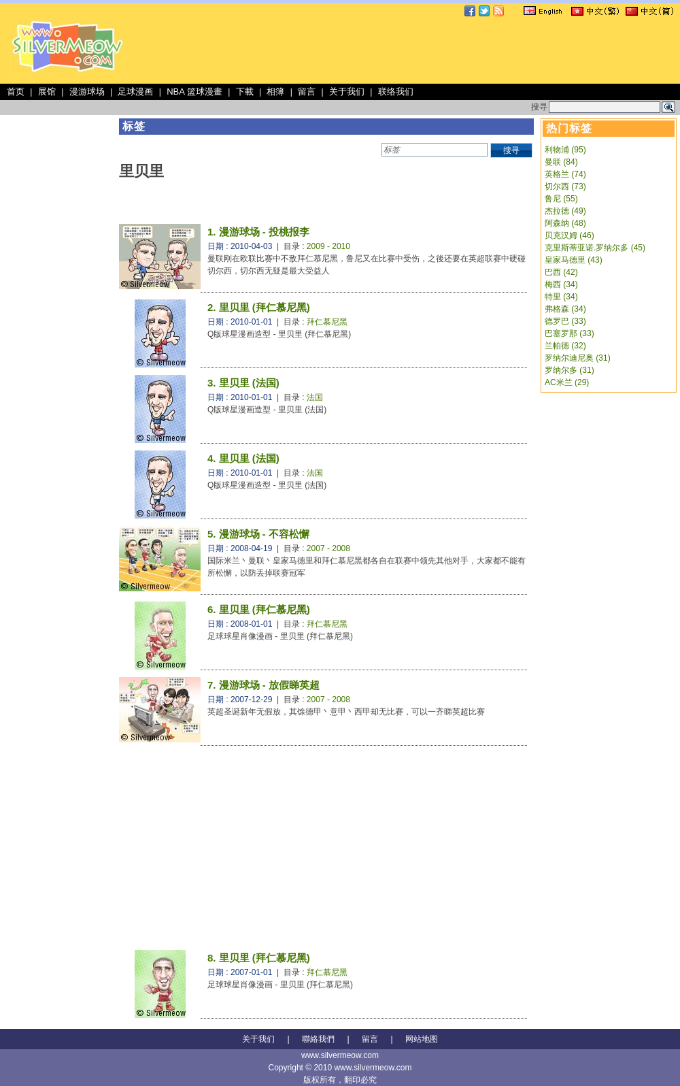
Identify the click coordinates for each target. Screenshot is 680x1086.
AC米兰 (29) (567, 382)
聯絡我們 (318, 1039)
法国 (315, 397)
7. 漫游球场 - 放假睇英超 (263, 685)
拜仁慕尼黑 (327, 322)
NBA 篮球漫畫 (194, 91)
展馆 (47, 91)
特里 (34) (561, 296)
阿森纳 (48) (565, 223)
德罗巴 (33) (565, 321)
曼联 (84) (561, 162)
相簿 (275, 91)
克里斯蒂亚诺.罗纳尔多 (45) (595, 247)
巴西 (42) (561, 272)
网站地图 (421, 1039)
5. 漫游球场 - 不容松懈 (258, 534)
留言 (307, 91)
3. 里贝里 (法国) (243, 383)
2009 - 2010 (328, 246)
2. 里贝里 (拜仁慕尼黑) (258, 307)
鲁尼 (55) (561, 198)
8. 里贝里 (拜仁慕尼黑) (258, 958)
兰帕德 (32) (565, 345)
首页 (15, 91)
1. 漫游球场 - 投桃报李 (258, 231)
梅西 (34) (561, 284)
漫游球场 (87, 91)
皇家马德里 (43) (573, 260)
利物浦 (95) (565, 149)
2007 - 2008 (328, 548)
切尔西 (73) (565, 186)
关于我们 (346, 91)
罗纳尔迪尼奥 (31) (578, 358)
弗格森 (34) (565, 309)
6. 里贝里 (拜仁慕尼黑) (258, 609)
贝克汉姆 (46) (569, 235)
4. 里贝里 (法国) (243, 458)
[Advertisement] (250, 106)
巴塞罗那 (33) (569, 333)
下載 (245, 91)
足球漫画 (135, 91)
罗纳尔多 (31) (569, 370)
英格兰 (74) (565, 174)
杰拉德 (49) (565, 211)
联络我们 (395, 91)
